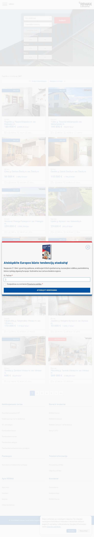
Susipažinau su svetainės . (25, 284)
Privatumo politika (34, 284)
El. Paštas (8, 276)
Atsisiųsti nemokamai (47, 290)
